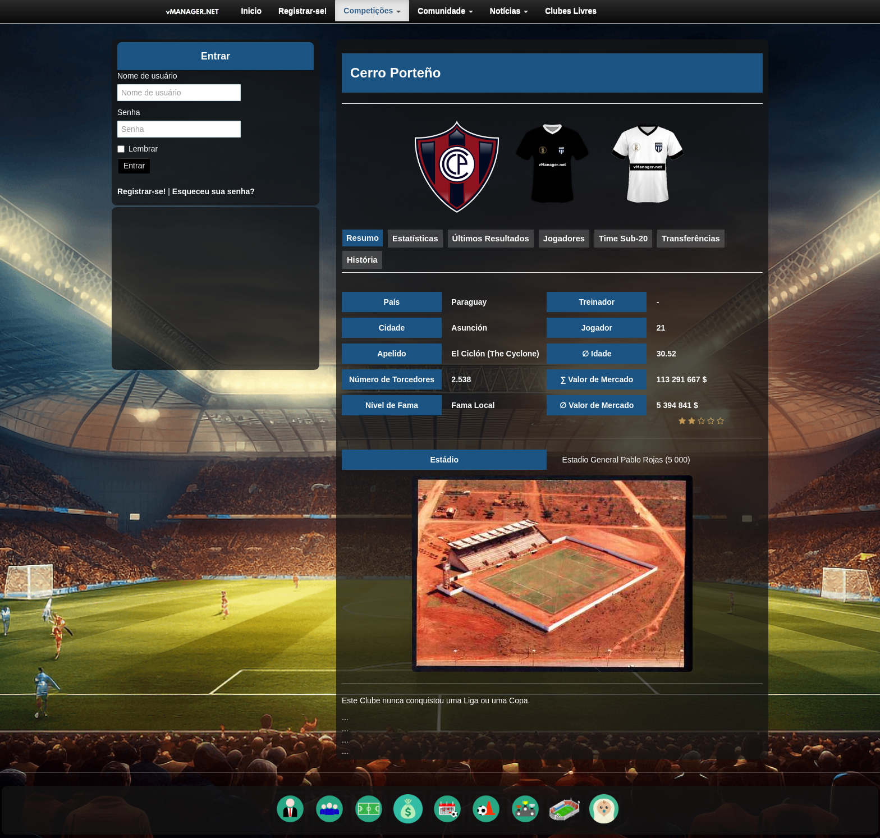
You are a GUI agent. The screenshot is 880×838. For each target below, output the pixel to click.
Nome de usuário (147, 75)
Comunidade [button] (445, 10)
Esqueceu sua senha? (213, 191)
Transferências (691, 238)
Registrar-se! (302, 10)
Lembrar (137, 148)
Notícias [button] (509, 10)
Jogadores (564, 238)
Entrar (134, 165)
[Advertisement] (215, 288)
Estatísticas (415, 238)
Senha (128, 112)
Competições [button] (372, 10)
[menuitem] (251, 10)
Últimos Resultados (490, 238)
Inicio (251, 10)
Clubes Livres (571, 10)
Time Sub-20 (623, 238)
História (362, 259)
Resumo (362, 237)
